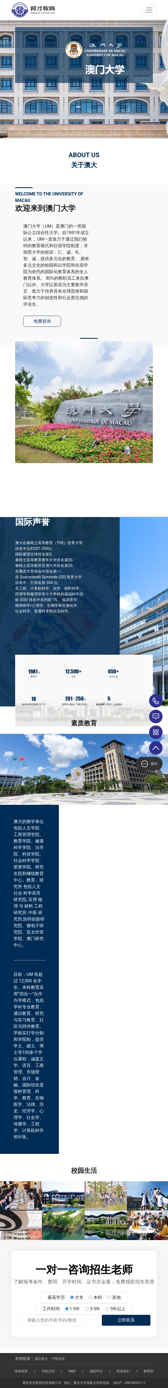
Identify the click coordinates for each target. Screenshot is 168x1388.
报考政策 (21, 1371)
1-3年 (75, 1308)
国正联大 (41, 1359)
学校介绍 (48, 1371)
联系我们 (123, 1371)
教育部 (148, 1371)
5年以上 (118, 1308)
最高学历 (56, 1297)
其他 (116, 1297)
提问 (149, 763)
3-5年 (95, 1308)
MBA (72, 1371)
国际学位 (96, 1371)
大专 (79, 1297)
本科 (97, 1297)
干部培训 (58, 1359)
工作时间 (51, 1308)
